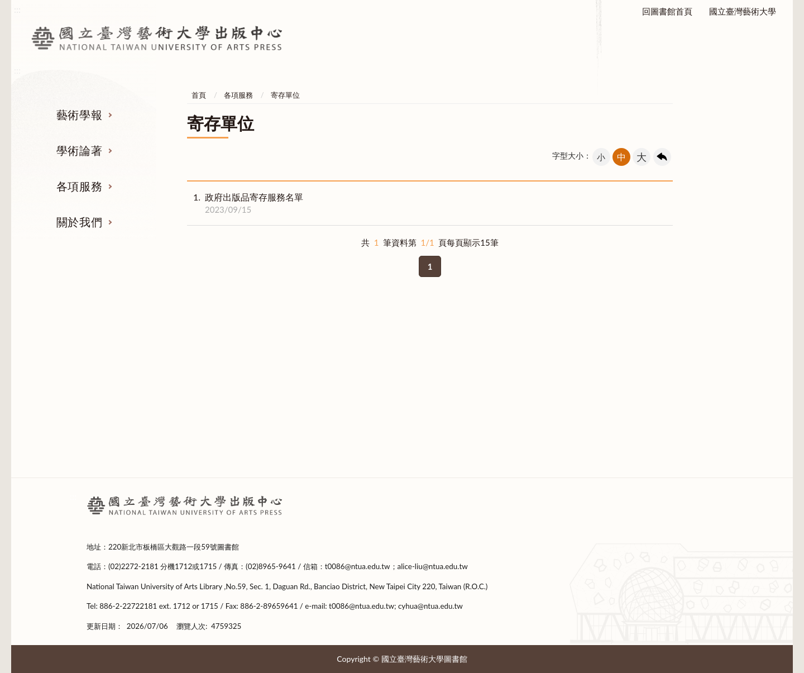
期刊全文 (157, 453)
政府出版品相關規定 (483, 390)
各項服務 (79, 186)
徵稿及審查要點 (157, 370)
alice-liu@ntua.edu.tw (433, 566)
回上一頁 (662, 157)
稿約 (157, 390)
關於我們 (79, 221)
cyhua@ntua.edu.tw (430, 606)
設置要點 (647, 390)
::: (73, 496)
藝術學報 (79, 114)
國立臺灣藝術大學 (742, 11)
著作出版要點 (320, 370)
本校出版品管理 (483, 370)
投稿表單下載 (157, 412)
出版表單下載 (320, 390)
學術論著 (79, 150)
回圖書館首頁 (667, 11)
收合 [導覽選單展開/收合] (708, 312)
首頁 (199, 94)
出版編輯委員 (647, 432)
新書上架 (320, 412)
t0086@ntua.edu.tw (357, 566)
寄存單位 (285, 94)
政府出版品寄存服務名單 (245, 203)
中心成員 (647, 412)
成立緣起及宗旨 (647, 370)
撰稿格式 (157, 432)
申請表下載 (484, 432)
